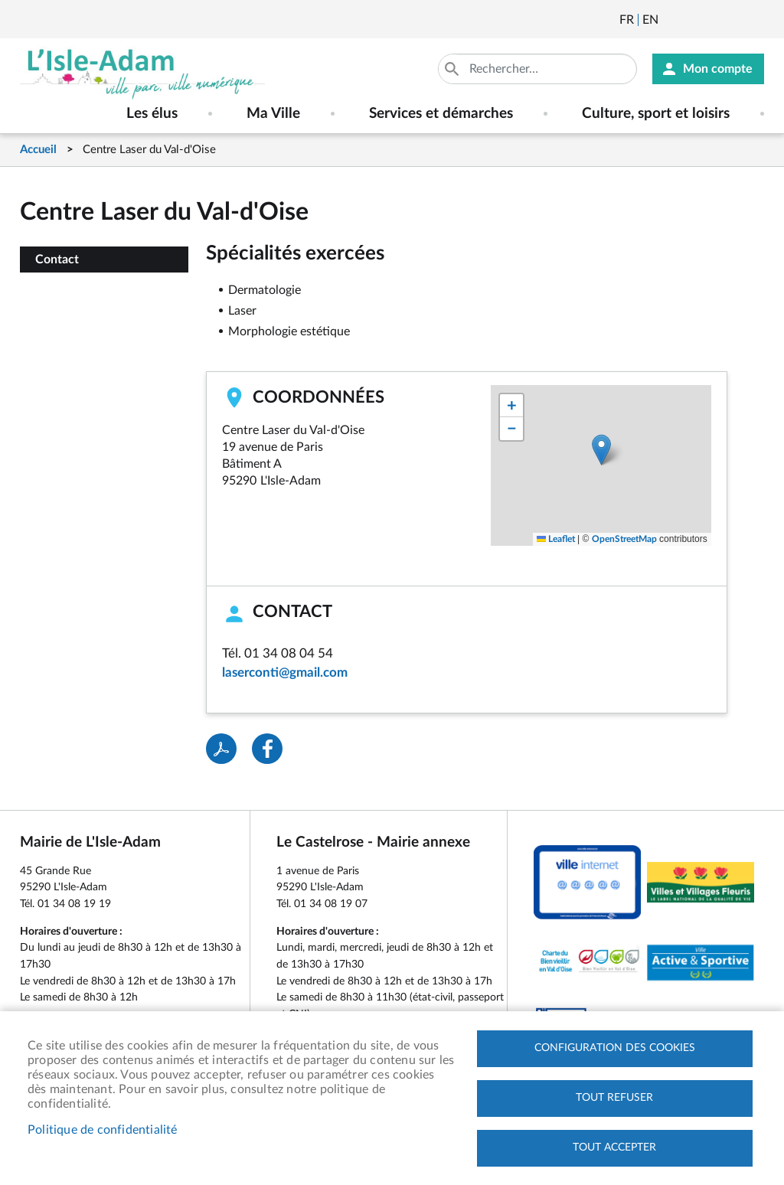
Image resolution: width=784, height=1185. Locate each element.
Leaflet (556, 539)
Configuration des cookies (614, 1048)
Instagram (754, 20)
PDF (221, 748)
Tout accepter (614, 1147)
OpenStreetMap (624, 539)
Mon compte (718, 69)
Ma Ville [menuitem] (273, 113)
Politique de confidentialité (103, 1130)
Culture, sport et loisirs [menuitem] (656, 113)
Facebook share (267, 748)
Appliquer (453, 68)
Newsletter (671, 20)
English (650, 20)
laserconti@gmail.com (285, 672)
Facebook (713, 20)
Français (626, 20)
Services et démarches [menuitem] (441, 113)
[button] (601, 449)
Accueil (38, 149)
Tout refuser (614, 1097)
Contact (57, 259)
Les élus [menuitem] (152, 113)
